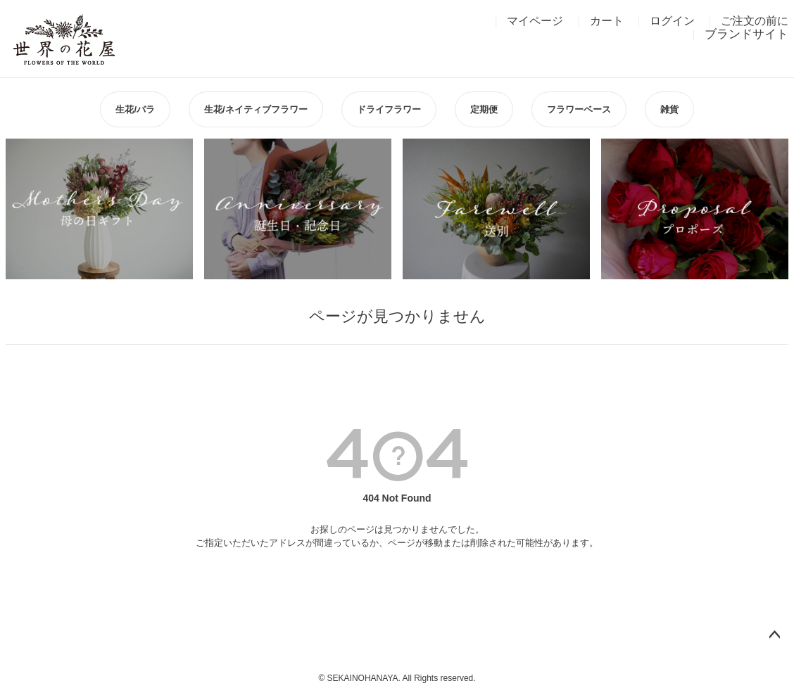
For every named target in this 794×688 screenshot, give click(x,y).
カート (607, 21)
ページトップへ (774, 635)
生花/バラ (135, 109)
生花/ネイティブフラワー (256, 109)
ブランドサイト (746, 34)
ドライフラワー (389, 109)
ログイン (672, 21)
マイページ (535, 21)
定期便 (484, 109)
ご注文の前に (754, 21)
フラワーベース (579, 109)
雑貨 (669, 109)
